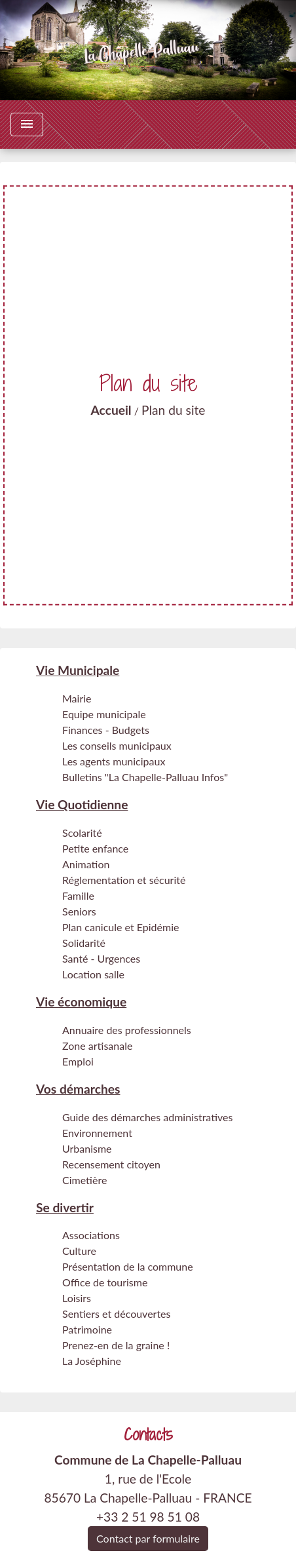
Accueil (111, 409)
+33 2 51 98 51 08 (148, 1516)
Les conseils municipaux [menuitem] (117, 745)
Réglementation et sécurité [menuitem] (123, 879)
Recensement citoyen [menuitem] (111, 1164)
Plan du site (173, 409)
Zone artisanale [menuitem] (97, 1045)
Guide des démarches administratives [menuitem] (147, 1117)
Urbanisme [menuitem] (87, 1148)
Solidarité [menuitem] (83, 942)
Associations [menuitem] (91, 1235)
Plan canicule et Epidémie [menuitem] (120, 927)
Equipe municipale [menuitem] (104, 714)
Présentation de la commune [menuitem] (127, 1266)
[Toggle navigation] (26, 124)
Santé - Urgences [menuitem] (101, 958)
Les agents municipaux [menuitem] (113, 761)
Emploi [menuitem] (78, 1061)
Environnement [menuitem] (97, 1132)
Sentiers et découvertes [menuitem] (116, 1313)
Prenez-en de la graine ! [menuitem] (116, 1345)
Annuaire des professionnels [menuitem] (126, 1030)
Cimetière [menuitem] (84, 1180)
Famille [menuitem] (78, 895)
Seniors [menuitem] (79, 911)
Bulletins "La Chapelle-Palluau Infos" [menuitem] (145, 777)
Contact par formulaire (148, 1538)
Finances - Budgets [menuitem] (105, 729)
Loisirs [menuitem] (76, 1298)
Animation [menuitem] (85, 864)
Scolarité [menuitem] (82, 832)
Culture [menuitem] (79, 1250)
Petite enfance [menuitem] (95, 848)
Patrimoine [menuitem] (87, 1329)
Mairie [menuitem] (77, 698)
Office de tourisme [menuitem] (104, 1282)
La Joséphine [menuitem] (91, 1360)
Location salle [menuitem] (93, 974)
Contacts (148, 1434)
